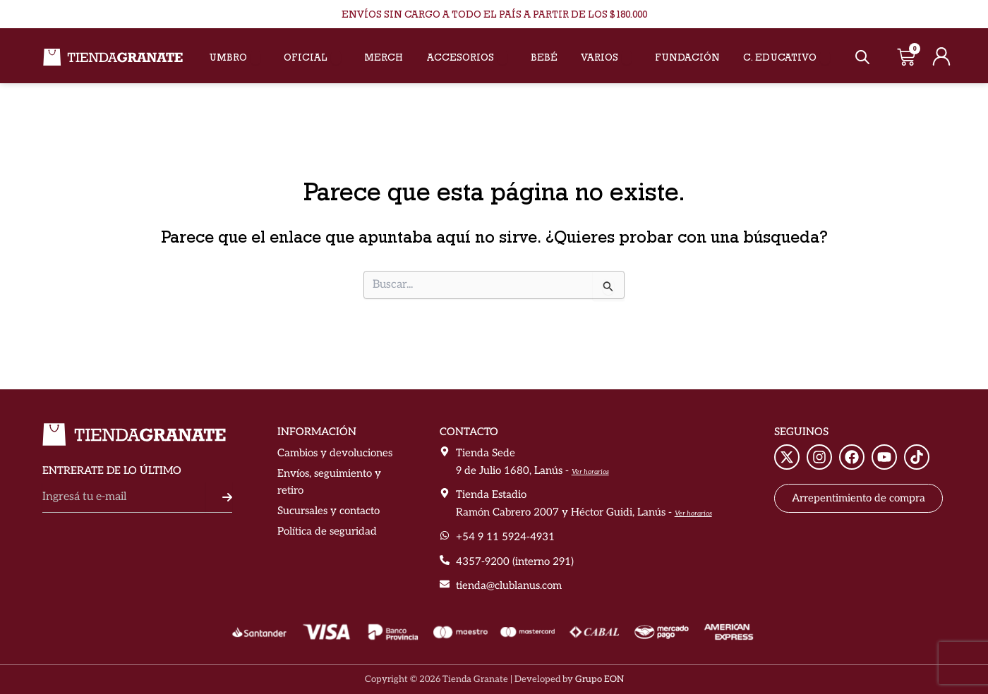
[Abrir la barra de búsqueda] (862, 57)
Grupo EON (599, 679)
